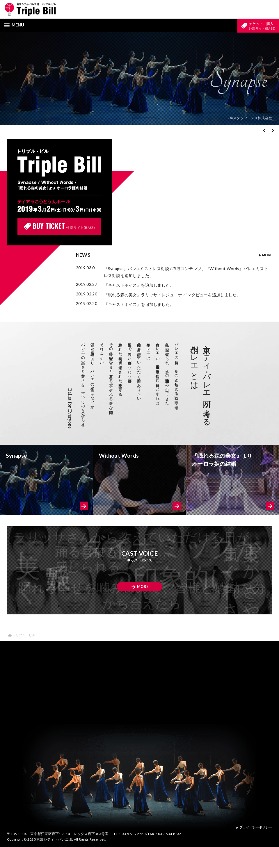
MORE (264, 256)
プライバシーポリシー (252, 827)
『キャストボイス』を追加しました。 (142, 285)
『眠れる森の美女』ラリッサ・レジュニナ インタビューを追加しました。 (178, 294)
